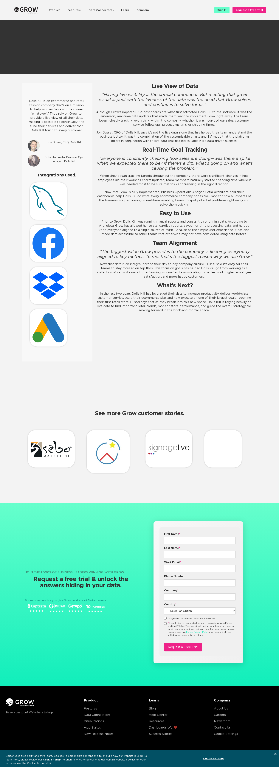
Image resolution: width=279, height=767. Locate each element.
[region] (139, 758)
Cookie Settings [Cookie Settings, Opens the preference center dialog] (213, 758)
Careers (220, 715)
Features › (74, 10)
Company (143, 10)
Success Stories (160, 734)
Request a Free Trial (249, 10)
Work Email (172, 562)
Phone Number (174, 576)
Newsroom (222, 721)
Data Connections (97, 715)
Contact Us (222, 727)
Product (54, 10)
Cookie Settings (226, 734)
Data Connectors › (101, 10)
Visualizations (94, 721)
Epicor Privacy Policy (197, 632)
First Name (172, 533)
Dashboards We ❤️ (163, 727)
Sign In (222, 10)
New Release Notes (99, 734)
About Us (221, 708)
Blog (152, 708)
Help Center (158, 715)
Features (90, 708)
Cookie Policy (52, 759)
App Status (92, 727)
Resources (156, 721)
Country (170, 604)
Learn (125, 10)
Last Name (172, 547)
